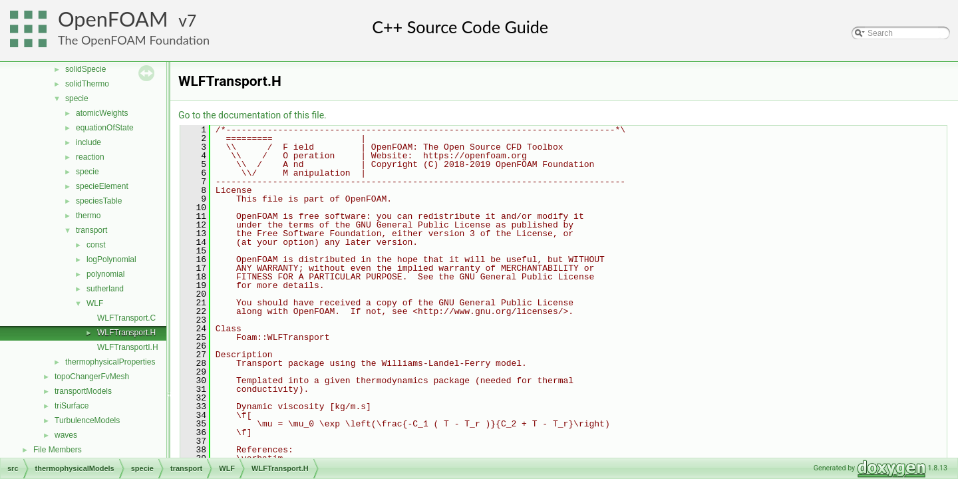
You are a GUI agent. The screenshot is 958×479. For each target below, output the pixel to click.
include (88, 142)
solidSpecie (85, 69)
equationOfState (105, 127)
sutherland (105, 288)
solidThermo (87, 83)
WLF (94, 303)
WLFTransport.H (126, 332)
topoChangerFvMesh (92, 376)
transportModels (83, 391)
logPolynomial (111, 259)
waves (66, 435)
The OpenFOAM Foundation (134, 40)
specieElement (102, 186)
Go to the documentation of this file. (252, 115)
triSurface (71, 405)
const (96, 244)
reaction (90, 157)
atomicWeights (102, 113)
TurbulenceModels (87, 420)
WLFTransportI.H (127, 347)
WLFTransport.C (126, 318)
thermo (88, 215)
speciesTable (99, 201)
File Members (57, 449)
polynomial (105, 274)
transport (91, 230)
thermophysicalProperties (110, 362)
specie (76, 98)
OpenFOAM (113, 19)
